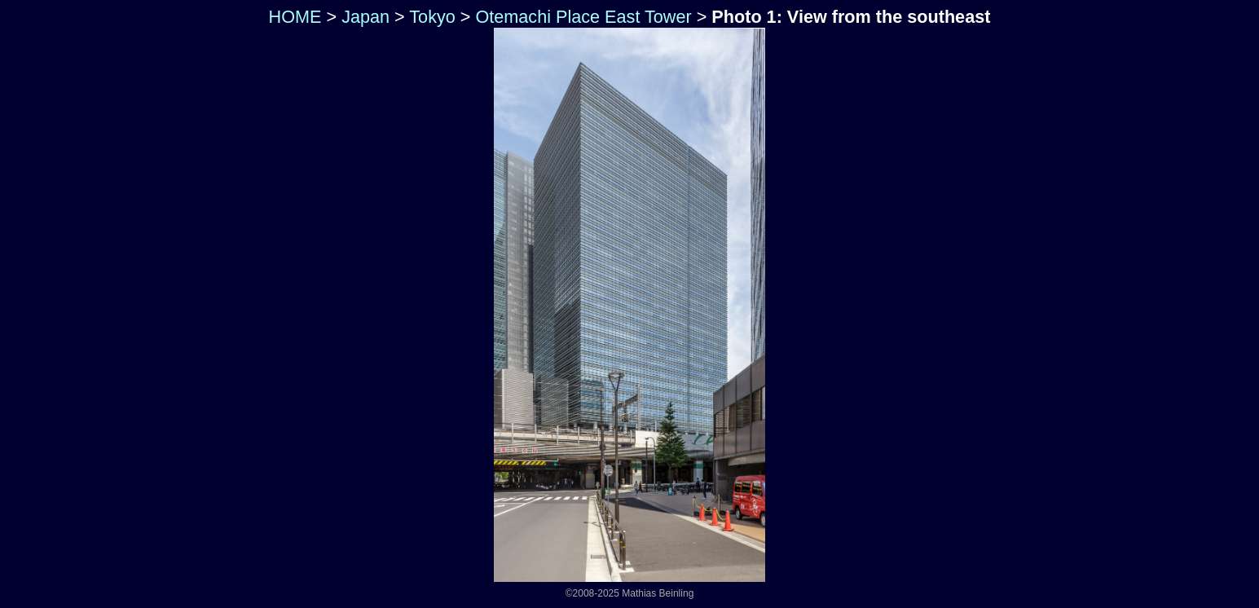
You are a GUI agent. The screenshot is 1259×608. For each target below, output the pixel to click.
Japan (365, 17)
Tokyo (432, 17)
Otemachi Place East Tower (583, 17)
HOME (293, 17)
